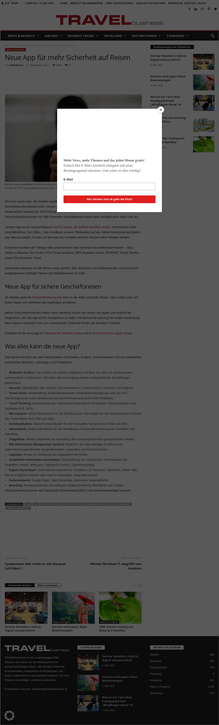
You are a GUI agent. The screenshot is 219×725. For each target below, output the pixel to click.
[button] (9, 715)
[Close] (161, 110)
